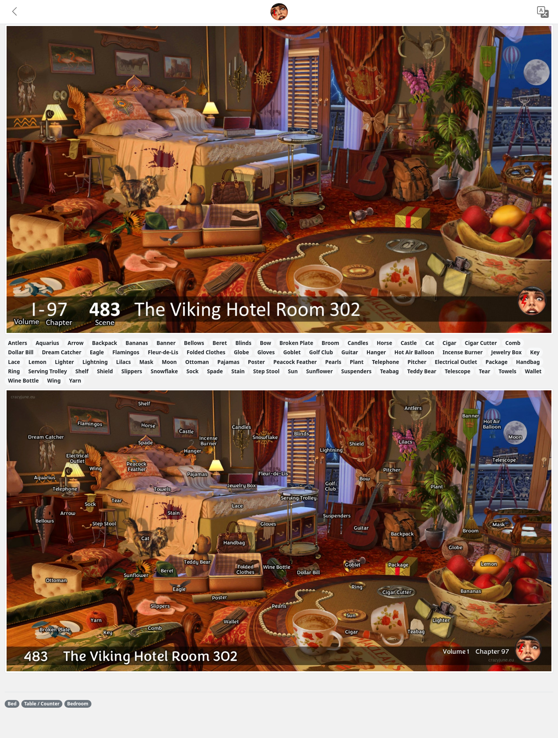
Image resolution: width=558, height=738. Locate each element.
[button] (15, 12)
